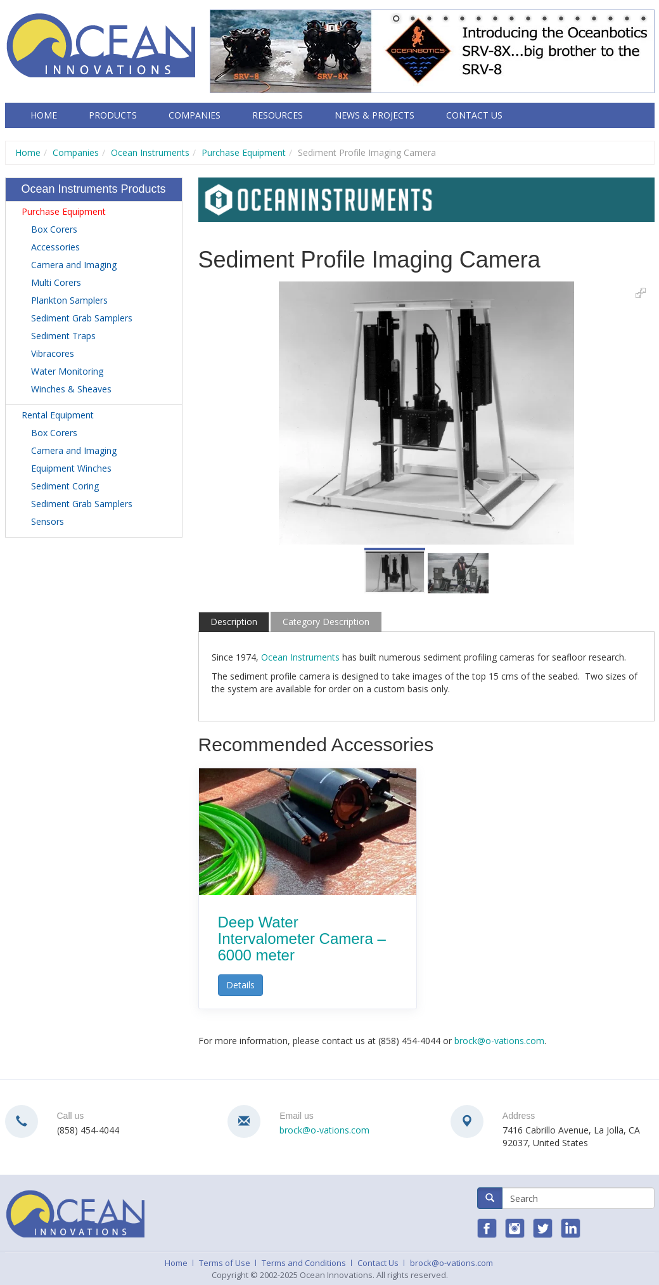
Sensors (47, 521)
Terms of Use (224, 1263)
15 (627, 20)
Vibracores (52, 353)
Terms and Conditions (304, 1263)
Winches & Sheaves (71, 389)
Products (113, 115)
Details (240, 985)
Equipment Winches (71, 468)
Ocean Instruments (150, 152)
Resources (277, 115)
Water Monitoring (67, 371)
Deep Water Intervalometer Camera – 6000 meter (302, 939)
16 (643, 20)
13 (594, 20)
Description (233, 622)
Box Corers (54, 229)
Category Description (326, 622)
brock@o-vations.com (499, 1041)
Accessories (55, 247)
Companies (195, 115)
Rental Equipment (58, 415)
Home (43, 115)
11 (561, 20)
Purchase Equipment (244, 152)
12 (577, 20)
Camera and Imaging (74, 265)
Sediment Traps (63, 336)
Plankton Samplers (69, 300)
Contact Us (474, 115)
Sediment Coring (65, 486)
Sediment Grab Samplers (81, 318)
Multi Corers (56, 282)
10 (544, 20)
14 (610, 20)
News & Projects (374, 115)
